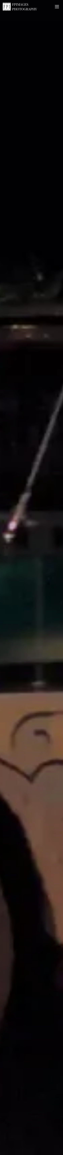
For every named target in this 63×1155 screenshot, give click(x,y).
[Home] (27, 6)
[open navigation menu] (57, 6)
